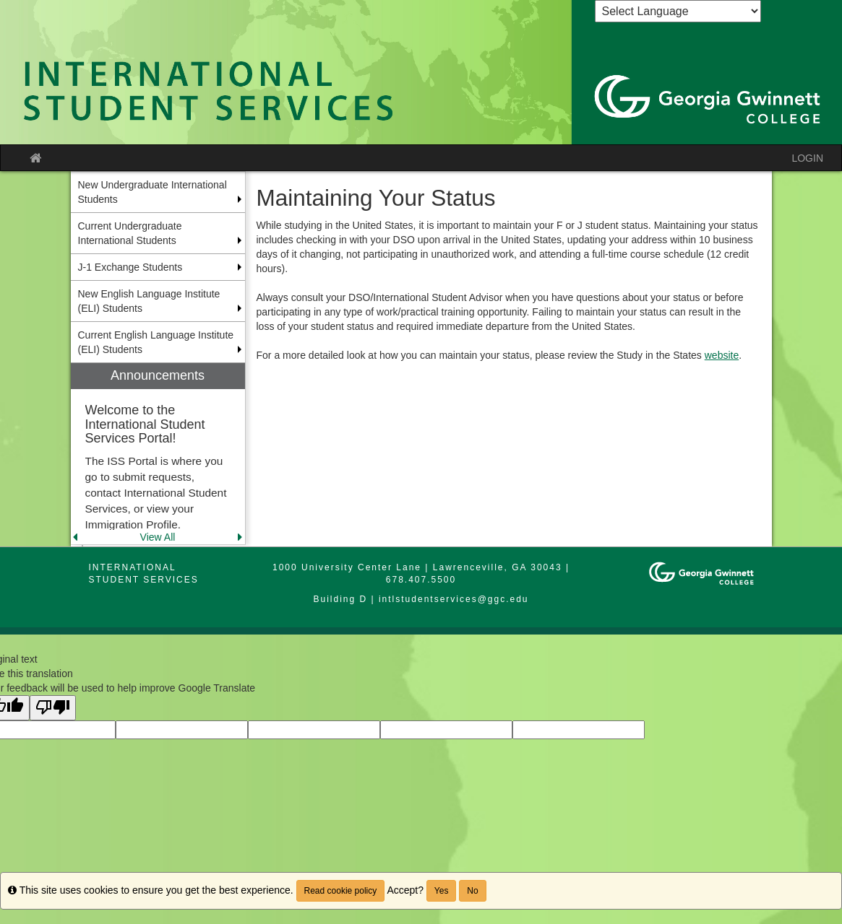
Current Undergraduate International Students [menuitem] (130, 233)
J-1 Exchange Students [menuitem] (130, 267)
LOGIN (807, 158)
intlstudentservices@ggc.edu (454, 599)
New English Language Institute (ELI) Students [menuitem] (149, 301)
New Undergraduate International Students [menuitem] (152, 192)
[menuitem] (158, 453)
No (472, 891)
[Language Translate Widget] (678, 11)
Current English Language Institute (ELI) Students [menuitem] (156, 342)
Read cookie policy (340, 891)
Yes (441, 891)
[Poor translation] (53, 707)
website (722, 355)
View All (158, 537)
